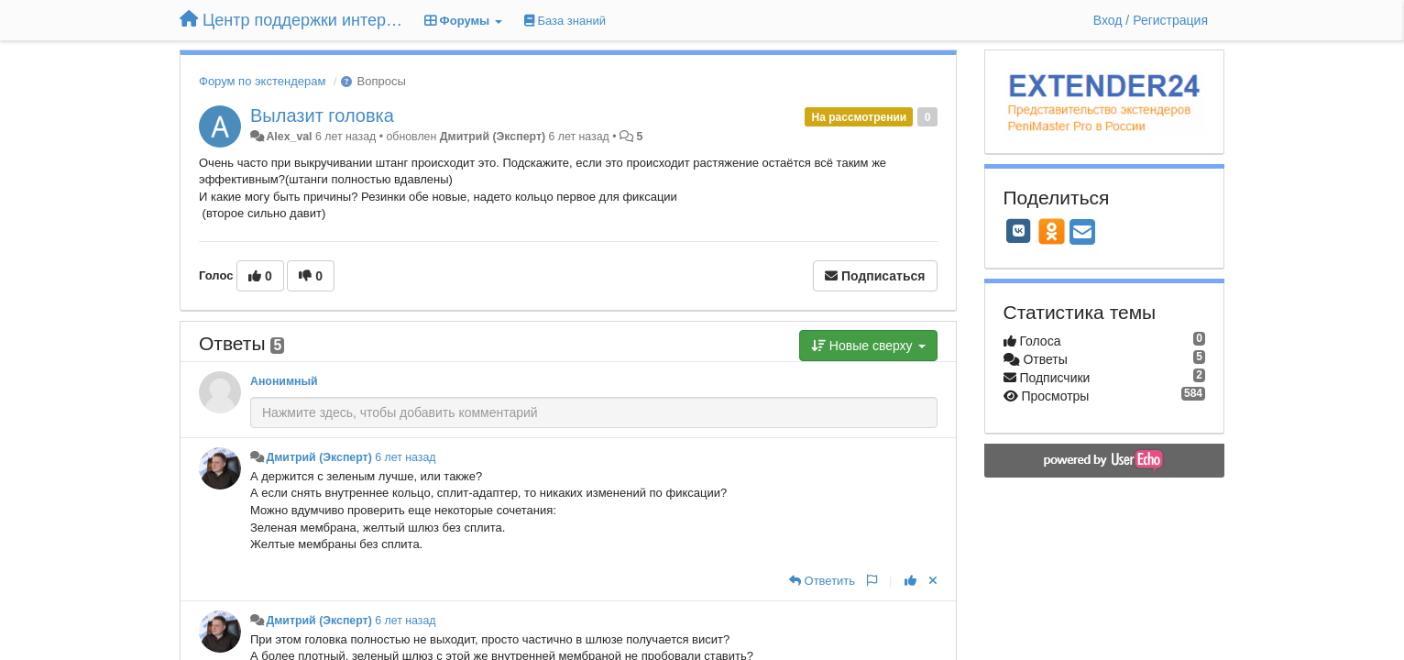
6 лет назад (405, 457)
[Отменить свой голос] (933, 581)
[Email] (1082, 233)
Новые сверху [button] (868, 345)
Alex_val (289, 136)
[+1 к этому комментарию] (910, 581)
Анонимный (284, 381)
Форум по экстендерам (262, 81)
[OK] (1051, 231)
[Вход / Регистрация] (1150, 20)
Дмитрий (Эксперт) (492, 136)
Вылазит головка (322, 115)
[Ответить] (822, 581)
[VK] (1019, 231)
